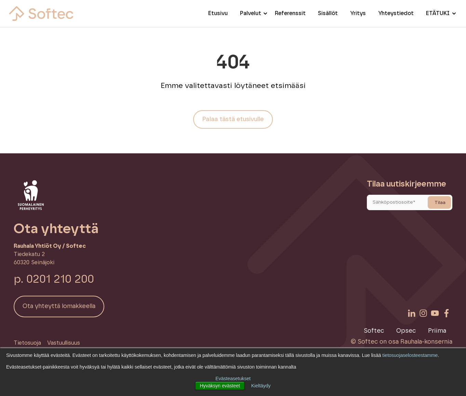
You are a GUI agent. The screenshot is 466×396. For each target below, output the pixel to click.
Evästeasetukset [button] (233, 378)
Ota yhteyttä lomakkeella (59, 306)
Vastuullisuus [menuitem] (63, 343)
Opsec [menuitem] (406, 331)
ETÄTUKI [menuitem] (438, 13)
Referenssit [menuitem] (290, 13)
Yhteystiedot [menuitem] (396, 13)
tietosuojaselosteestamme (410, 355)
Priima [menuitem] (437, 331)
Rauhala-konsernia (426, 342)
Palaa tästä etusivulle (233, 119)
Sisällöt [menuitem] (328, 13)
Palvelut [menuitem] (250, 13)
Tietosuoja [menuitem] (27, 343)
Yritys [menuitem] (358, 13)
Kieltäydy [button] (261, 385)
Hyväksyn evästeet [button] (220, 385)
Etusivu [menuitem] (218, 13)
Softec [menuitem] (374, 331)
